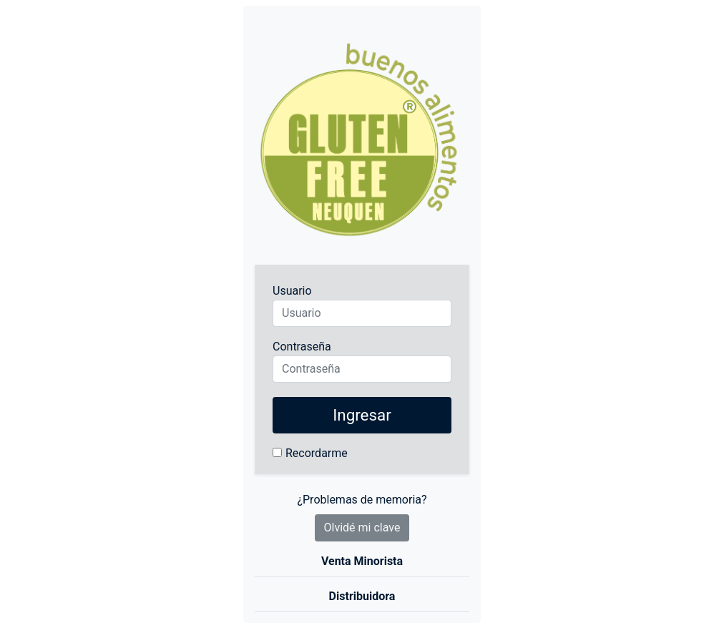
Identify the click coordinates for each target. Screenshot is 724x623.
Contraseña (302, 346)
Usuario (292, 291)
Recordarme (316, 453)
